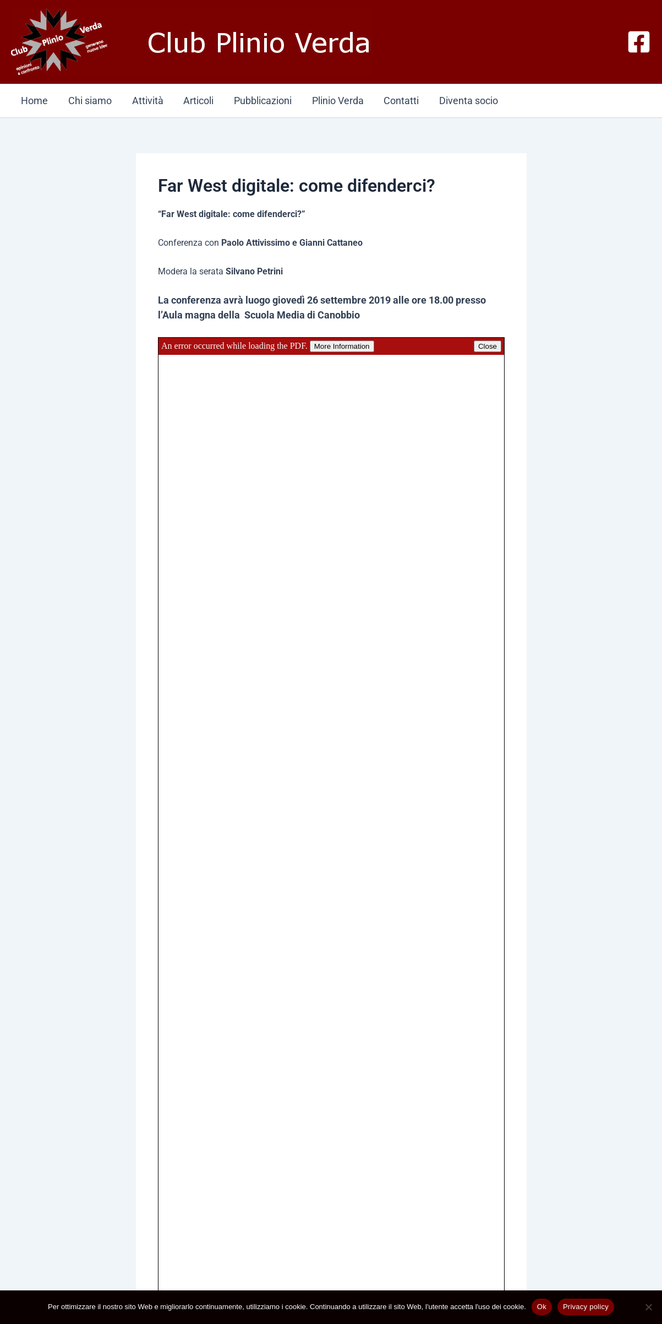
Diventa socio (465, 100)
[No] (648, 1306)
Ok (541, 1307)
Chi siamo (89, 100)
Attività (146, 100)
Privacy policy (586, 1307)
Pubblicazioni (261, 100)
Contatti (399, 100)
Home (34, 100)
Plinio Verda (336, 100)
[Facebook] (639, 42)
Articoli (197, 100)
